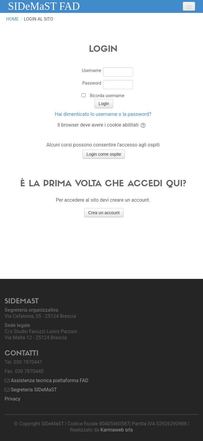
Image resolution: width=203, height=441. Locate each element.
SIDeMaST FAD (44, 6)
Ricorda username (107, 95)
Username (92, 70)
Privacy (12, 399)
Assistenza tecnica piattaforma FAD (49, 380)
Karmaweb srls (117, 430)
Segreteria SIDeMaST (34, 390)
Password (91, 83)
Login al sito (38, 19)
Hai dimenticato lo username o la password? (103, 114)
